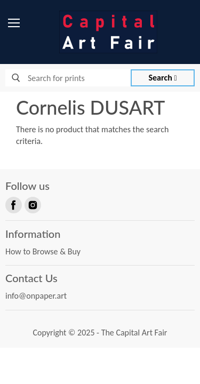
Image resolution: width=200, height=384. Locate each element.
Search (163, 78)
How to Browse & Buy (43, 251)
